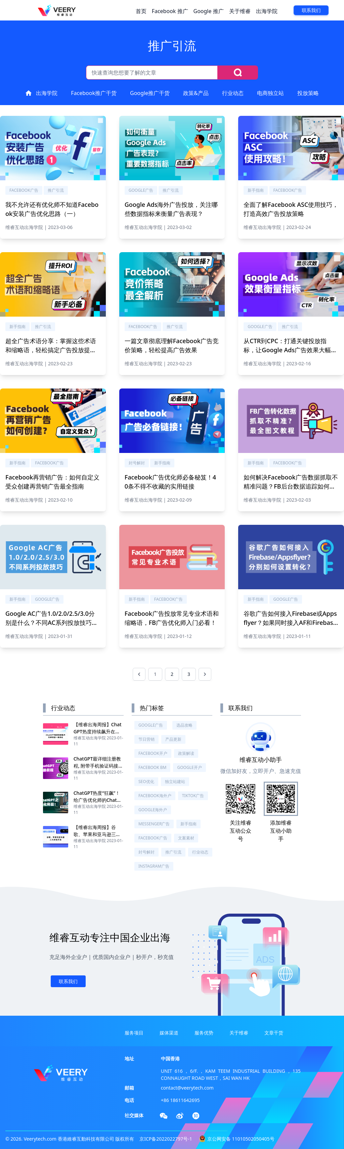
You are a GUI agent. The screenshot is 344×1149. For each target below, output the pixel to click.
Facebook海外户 (154, 795)
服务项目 (134, 1032)
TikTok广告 (193, 795)
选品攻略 (184, 725)
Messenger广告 (154, 824)
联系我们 (310, 10)
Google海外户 (152, 810)
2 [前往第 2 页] (172, 674)
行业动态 (233, 93)
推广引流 (56, 190)
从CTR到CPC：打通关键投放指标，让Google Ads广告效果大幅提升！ (290, 350)
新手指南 (256, 190)
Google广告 (141, 190)
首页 (141, 11)
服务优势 (204, 1032)
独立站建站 (175, 781)
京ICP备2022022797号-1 (165, 1139)
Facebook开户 (152, 753)
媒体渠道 (169, 1032)
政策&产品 (196, 93)
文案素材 (186, 838)
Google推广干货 (150, 93)
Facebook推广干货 (94, 93)
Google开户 (189, 767)
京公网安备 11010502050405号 (240, 1139)
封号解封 (137, 463)
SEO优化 (146, 781)
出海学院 (266, 11)
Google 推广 (209, 11)
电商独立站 (270, 93)
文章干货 (273, 1032)
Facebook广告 (23, 190)
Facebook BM (152, 767)
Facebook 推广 (170, 11)
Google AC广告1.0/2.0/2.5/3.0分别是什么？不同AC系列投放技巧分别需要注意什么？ (51, 622)
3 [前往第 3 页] (188, 674)
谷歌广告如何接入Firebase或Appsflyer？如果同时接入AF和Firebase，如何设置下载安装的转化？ (290, 622)
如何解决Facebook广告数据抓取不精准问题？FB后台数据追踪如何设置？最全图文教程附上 (291, 486)
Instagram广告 (153, 866)
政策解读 (186, 753)
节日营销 (146, 739)
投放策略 (308, 93)
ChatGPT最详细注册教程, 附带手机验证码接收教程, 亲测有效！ (98, 765)
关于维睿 (240, 11)
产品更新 (173, 739)
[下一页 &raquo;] (205, 674)
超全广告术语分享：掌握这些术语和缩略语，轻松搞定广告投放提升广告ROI (50, 350)
